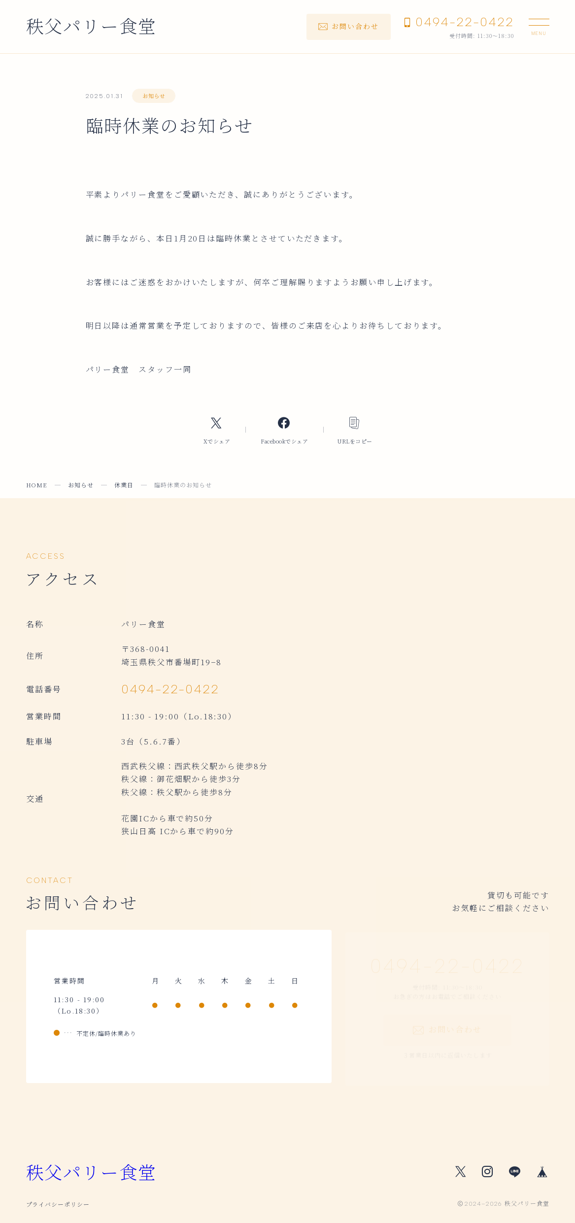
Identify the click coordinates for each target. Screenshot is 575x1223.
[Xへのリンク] (217, 429)
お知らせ (153, 96)
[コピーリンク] (355, 429)
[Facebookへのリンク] (284, 429)
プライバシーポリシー (58, 1204)
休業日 (124, 484)
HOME (37, 484)
